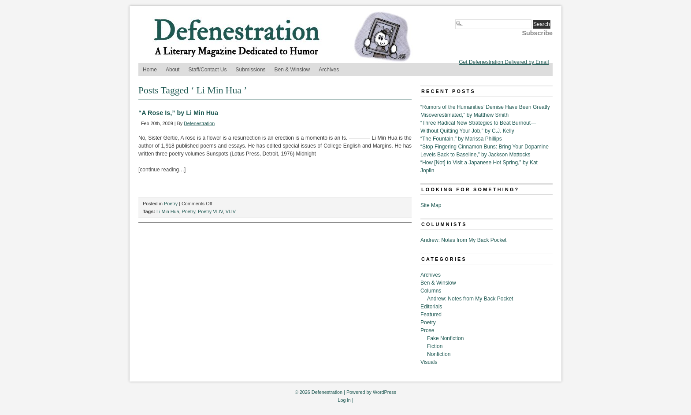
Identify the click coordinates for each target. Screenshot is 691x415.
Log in (344, 400)
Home (150, 70)
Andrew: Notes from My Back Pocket (463, 240)
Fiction (434, 346)
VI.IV (231, 211)
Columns (430, 291)
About (172, 70)
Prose (427, 330)
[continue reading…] (162, 170)
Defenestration (199, 123)
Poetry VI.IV (210, 211)
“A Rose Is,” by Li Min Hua (178, 112)
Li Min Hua (167, 211)
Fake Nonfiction (445, 338)
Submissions (251, 70)
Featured (431, 314)
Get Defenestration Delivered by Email (504, 62)
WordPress (384, 392)
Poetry (171, 203)
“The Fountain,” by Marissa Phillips (461, 139)
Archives (329, 70)
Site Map (430, 205)
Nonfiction (438, 354)
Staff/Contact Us (207, 70)
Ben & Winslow (292, 70)
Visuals (428, 362)
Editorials (431, 307)
